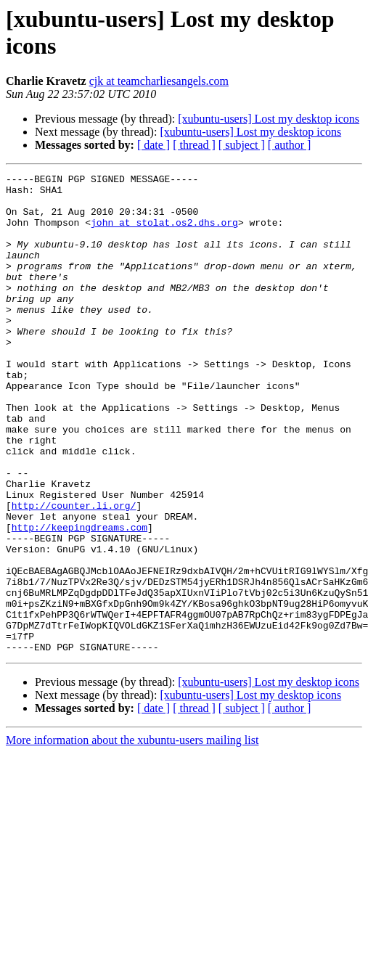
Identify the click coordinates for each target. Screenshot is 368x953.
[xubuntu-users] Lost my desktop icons (268, 119)
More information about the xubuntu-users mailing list (132, 836)
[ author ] (289, 145)
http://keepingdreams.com (79, 598)
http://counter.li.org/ (74, 572)
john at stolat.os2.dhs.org (164, 233)
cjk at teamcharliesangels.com (159, 81)
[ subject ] (241, 145)
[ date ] (153, 145)
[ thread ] (194, 145)
